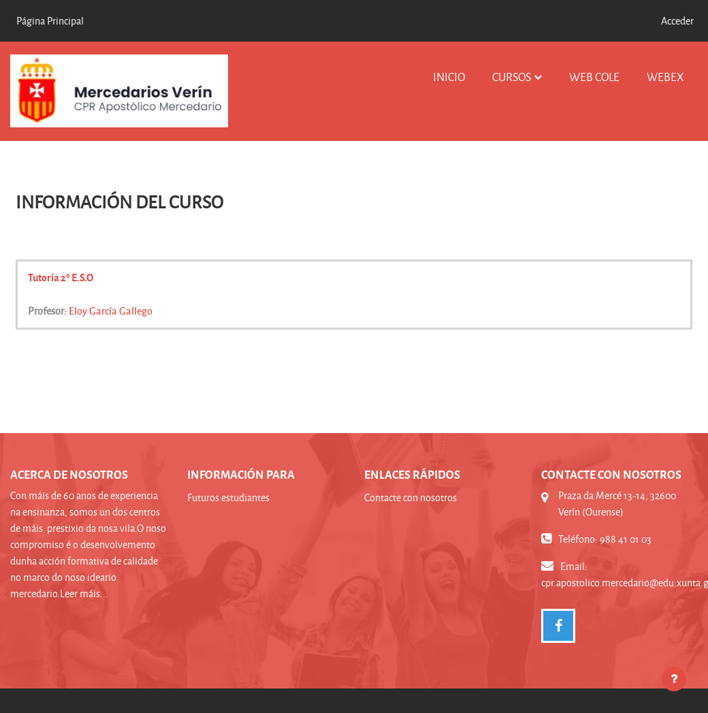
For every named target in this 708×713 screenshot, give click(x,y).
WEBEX (665, 76)
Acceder (677, 21)
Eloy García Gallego (110, 310)
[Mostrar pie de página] (674, 679)
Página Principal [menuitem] (50, 21)
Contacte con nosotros (410, 497)
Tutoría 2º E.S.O (60, 277)
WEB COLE (594, 76)
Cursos (511, 76)
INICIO (449, 76)
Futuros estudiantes (228, 497)
